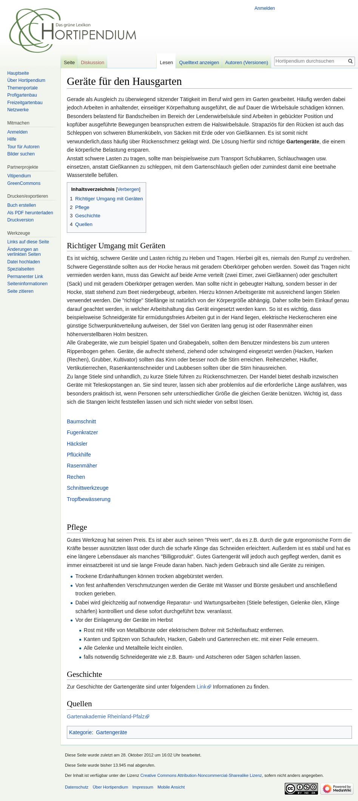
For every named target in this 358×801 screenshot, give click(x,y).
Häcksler (77, 444)
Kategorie (80, 732)
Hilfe (11, 139)
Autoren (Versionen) (246, 62)
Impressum (142, 787)
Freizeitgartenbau (24, 102)
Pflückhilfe (79, 455)
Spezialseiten (20, 269)
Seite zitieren (20, 291)
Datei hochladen (23, 261)
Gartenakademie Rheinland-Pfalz (106, 716)
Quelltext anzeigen (199, 62)
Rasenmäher (82, 466)
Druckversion (20, 220)
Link (202, 687)
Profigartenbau (22, 95)
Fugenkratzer (82, 432)
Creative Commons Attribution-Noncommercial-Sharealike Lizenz (201, 775)
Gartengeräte (111, 732)
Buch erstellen (21, 205)
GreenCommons (23, 183)
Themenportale (22, 88)
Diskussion (92, 62)
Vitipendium (19, 175)
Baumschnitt (81, 421)
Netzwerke (18, 109)
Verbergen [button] (128, 189)
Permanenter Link (25, 276)
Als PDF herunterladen (30, 212)
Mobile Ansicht (171, 787)
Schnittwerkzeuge (88, 488)
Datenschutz (76, 787)
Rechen (76, 477)
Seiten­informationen (27, 283)
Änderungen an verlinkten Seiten (24, 252)
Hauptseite (18, 73)
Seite (69, 62)
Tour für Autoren (23, 146)
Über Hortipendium (26, 80)
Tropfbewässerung (88, 499)
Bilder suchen (21, 154)
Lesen (166, 62)
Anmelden (265, 8)
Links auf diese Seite (28, 241)
